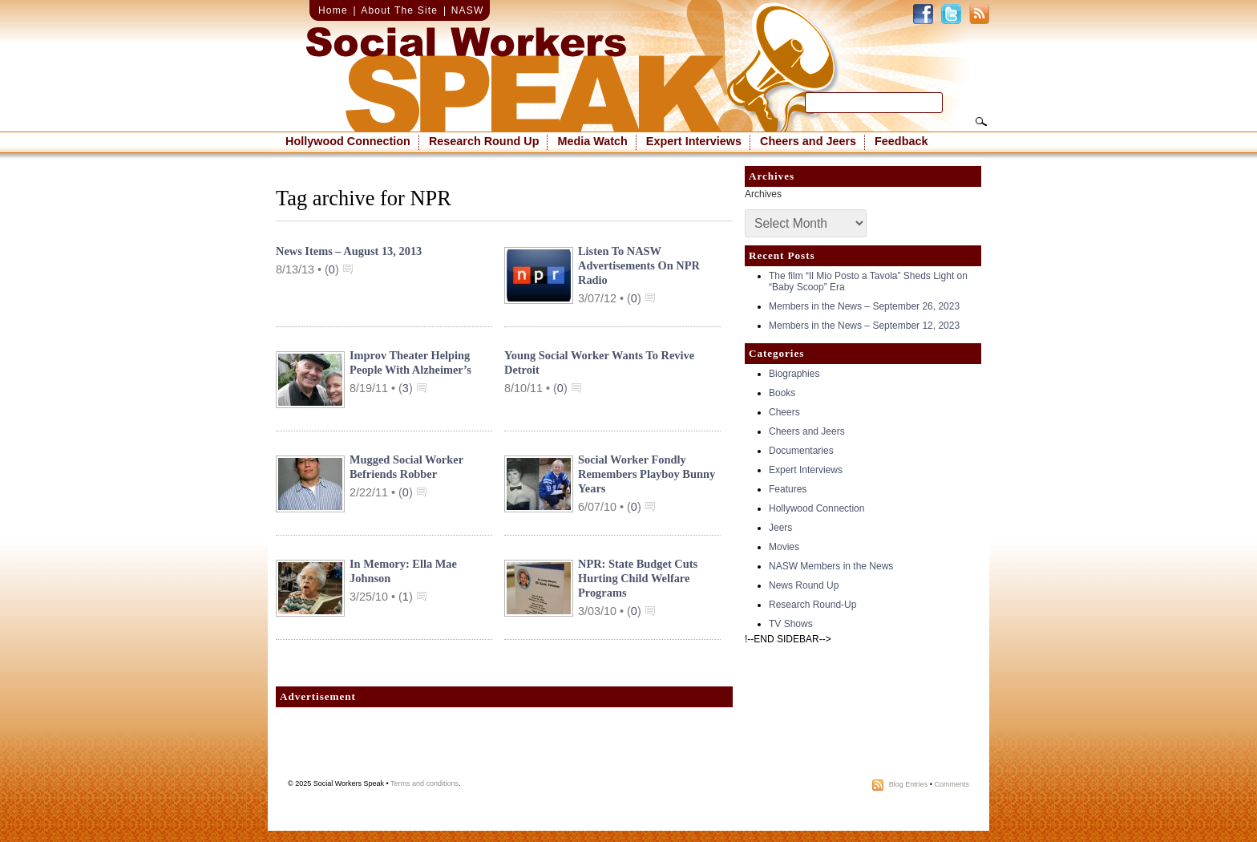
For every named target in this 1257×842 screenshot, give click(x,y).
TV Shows (791, 623)
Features (787, 489)
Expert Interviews (694, 141)
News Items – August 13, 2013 (349, 251)
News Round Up (804, 585)
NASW (467, 10)
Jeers (780, 527)
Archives (763, 194)
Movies (784, 547)
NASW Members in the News (831, 566)
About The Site (399, 10)
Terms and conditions (424, 783)
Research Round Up (484, 141)
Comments (951, 784)
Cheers (784, 412)
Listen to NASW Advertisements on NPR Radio (639, 265)
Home (333, 10)
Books (782, 393)
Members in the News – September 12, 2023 (864, 325)
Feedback (901, 141)
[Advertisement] (504, 747)
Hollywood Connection (347, 141)
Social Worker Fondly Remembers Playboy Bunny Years (646, 474)
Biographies (794, 373)
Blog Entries (908, 784)
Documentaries (801, 450)
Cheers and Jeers (808, 141)
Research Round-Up (812, 604)
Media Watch (592, 141)
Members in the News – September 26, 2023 (864, 306)
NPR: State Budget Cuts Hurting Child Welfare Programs (637, 578)
